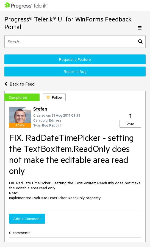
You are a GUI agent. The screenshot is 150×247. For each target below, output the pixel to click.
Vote (130, 123)
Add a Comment (27, 218)
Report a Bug (75, 71)
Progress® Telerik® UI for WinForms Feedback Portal (68, 23)
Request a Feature (75, 59)
